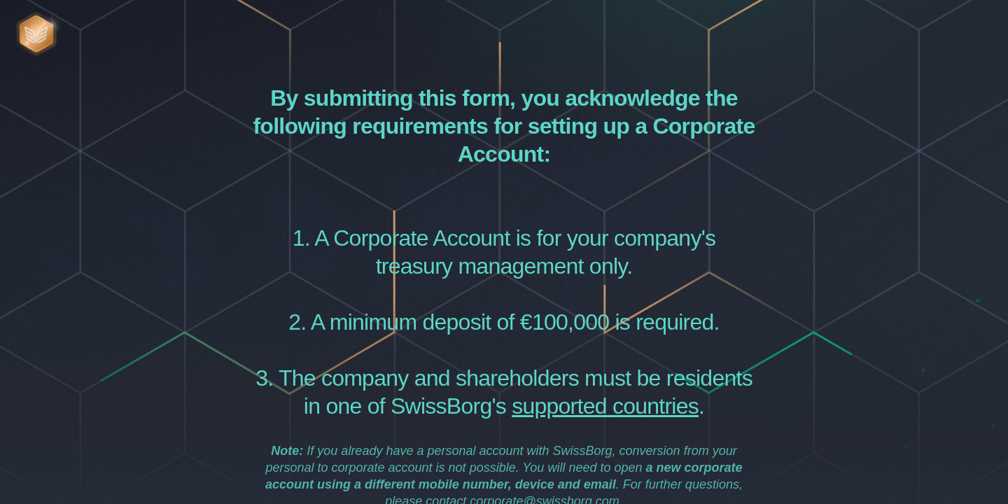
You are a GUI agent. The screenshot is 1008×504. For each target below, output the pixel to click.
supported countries (605, 406)
